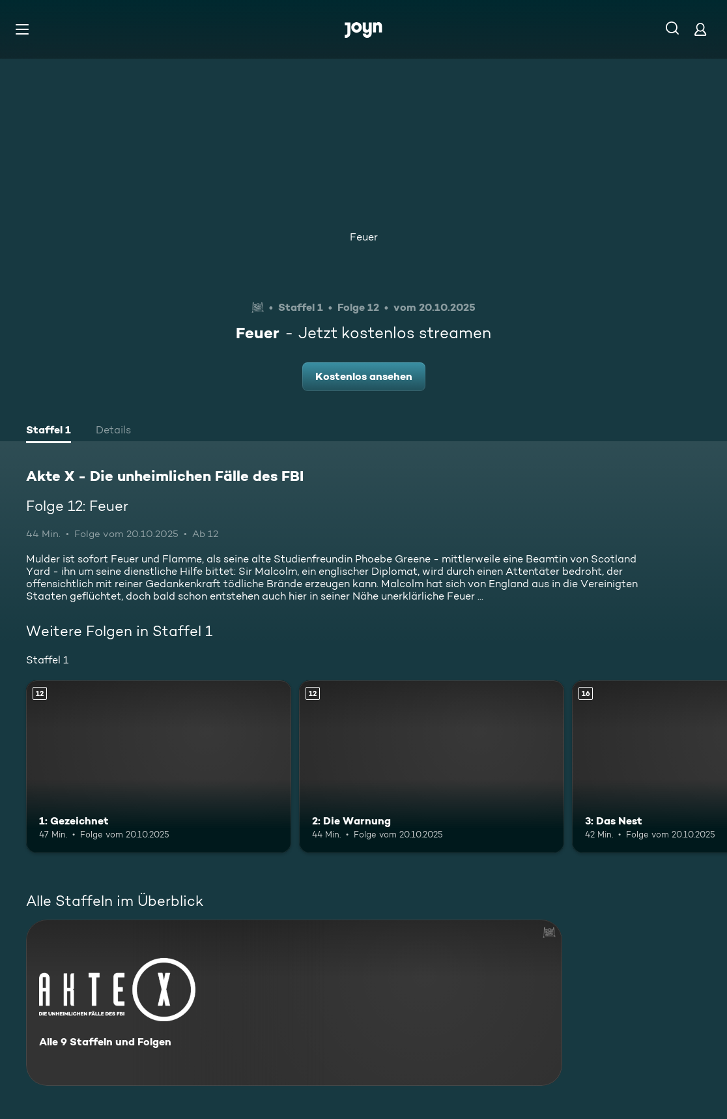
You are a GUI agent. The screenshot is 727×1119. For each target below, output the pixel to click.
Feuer (364, 237)
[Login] (700, 29)
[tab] (48, 431)
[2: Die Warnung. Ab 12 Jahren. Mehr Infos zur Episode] (431, 766)
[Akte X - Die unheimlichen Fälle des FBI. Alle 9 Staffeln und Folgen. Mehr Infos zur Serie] (294, 1003)
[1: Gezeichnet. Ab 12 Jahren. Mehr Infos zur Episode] (158, 766)
